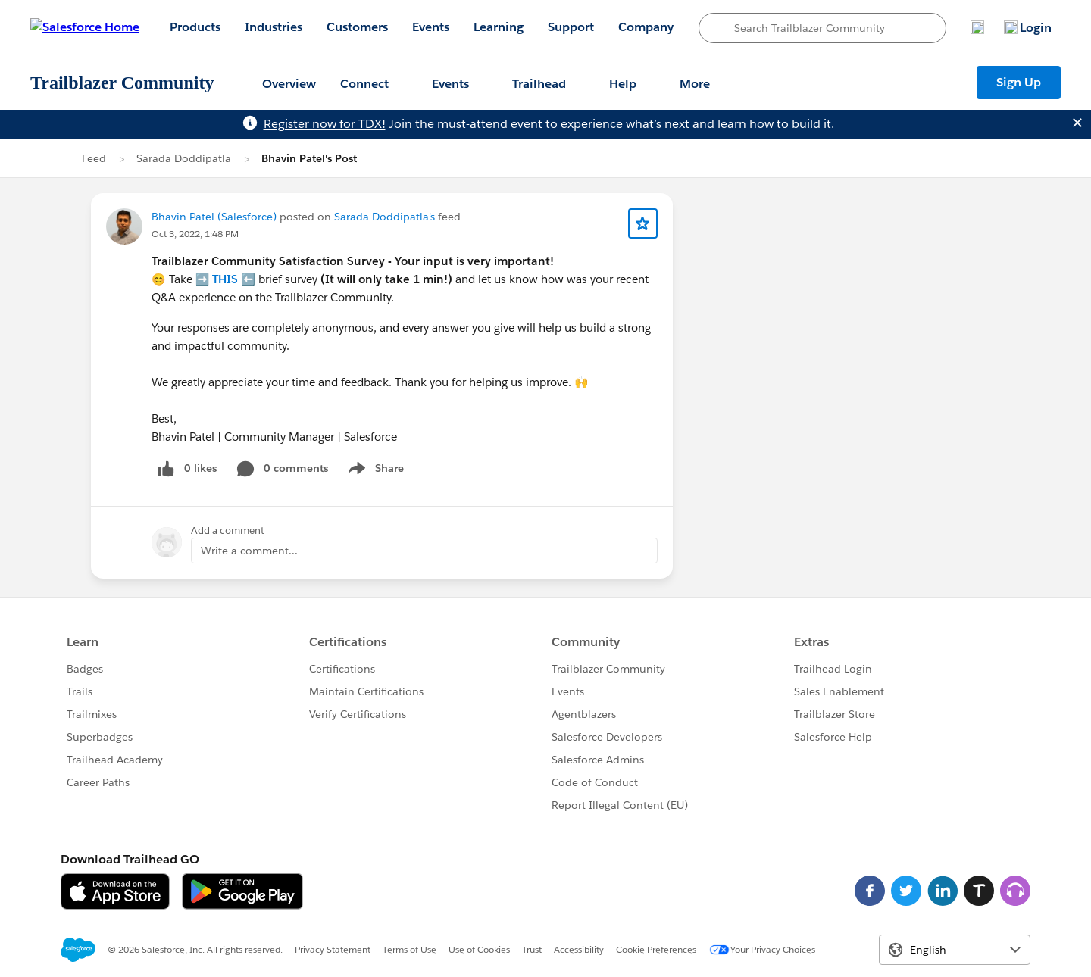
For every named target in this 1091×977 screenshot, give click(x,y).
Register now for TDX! (325, 124)
